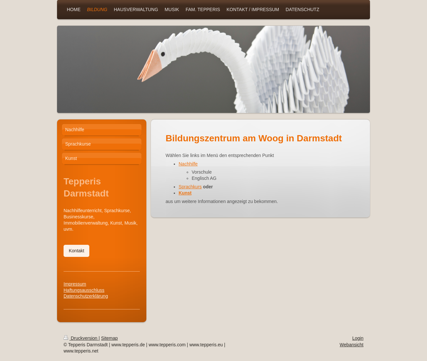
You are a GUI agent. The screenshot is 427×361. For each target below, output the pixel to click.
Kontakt (76, 250)
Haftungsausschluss (84, 290)
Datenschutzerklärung (86, 296)
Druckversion (81, 338)
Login (357, 338)
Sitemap (109, 338)
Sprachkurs (190, 186)
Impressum (75, 284)
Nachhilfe (188, 163)
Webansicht (351, 344)
